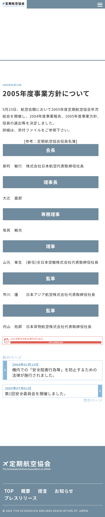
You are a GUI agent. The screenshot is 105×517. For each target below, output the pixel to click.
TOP (6, 56)
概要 (26, 491)
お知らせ (20, 56)
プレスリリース (20, 498)
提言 (42, 491)
